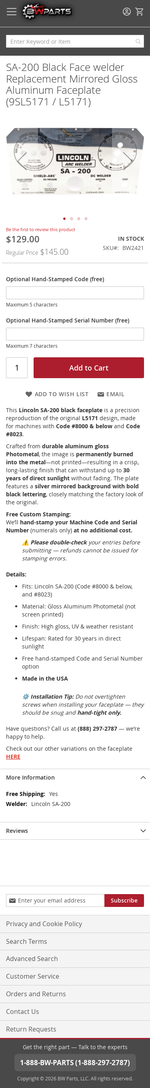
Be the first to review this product (40, 229)
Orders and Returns (36, 993)
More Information (30, 777)
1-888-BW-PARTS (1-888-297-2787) (75, 1062)
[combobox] (75, 41)
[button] (22, 161)
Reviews (17, 830)
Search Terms (26, 941)
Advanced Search (32, 958)
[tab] (75, 777)
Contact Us (22, 1011)
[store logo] (47, 11)
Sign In (126, 11)
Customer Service (32, 976)
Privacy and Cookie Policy (44, 923)
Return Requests (31, 1029)
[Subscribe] (124, 900)
